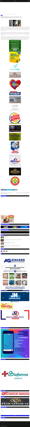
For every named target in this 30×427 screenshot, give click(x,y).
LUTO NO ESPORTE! (6, 236)
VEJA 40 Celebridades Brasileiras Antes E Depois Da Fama (9, 242)
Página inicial (2, 14)
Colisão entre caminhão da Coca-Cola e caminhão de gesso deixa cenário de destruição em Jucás (13, 239)
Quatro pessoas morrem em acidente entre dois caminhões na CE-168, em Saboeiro (12, 245)
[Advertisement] (15, 7)
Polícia (4, 14)
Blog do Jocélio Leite (3, 18)
